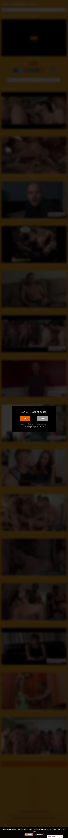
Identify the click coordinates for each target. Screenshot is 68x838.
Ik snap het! (28, 835)
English (51, 837)
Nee (42, 418)
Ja (25, 418)
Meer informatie (39, 835)
